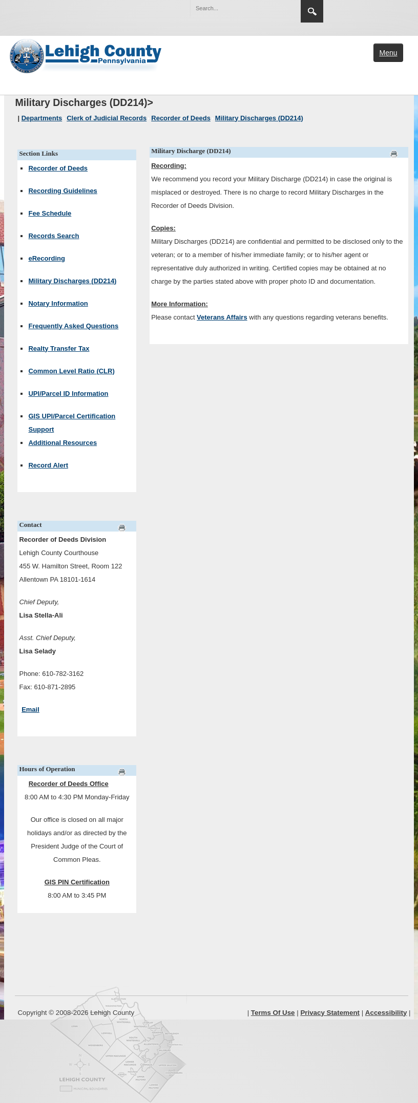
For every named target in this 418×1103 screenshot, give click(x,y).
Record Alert (48, 465)
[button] (271, 8)
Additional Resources (62, 443)
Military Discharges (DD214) (72, 281)
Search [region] (312, 11)
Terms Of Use (273, 1012)
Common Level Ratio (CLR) (71, 371)
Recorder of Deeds (58, 168)
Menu (388, 53)
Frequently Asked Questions (73, 326)
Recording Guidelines (62, 191)
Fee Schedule (49, 213)
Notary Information (58, 303)
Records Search (53, 236)
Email (30, 709)
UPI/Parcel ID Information (68, 393)
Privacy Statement (330, 1012)
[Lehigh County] (86, 54)
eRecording (46, 258)
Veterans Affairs (222, 317)
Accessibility (386, 1012)
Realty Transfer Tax (58, 348)
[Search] (235, 8)
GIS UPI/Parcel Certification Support (71, 422)
